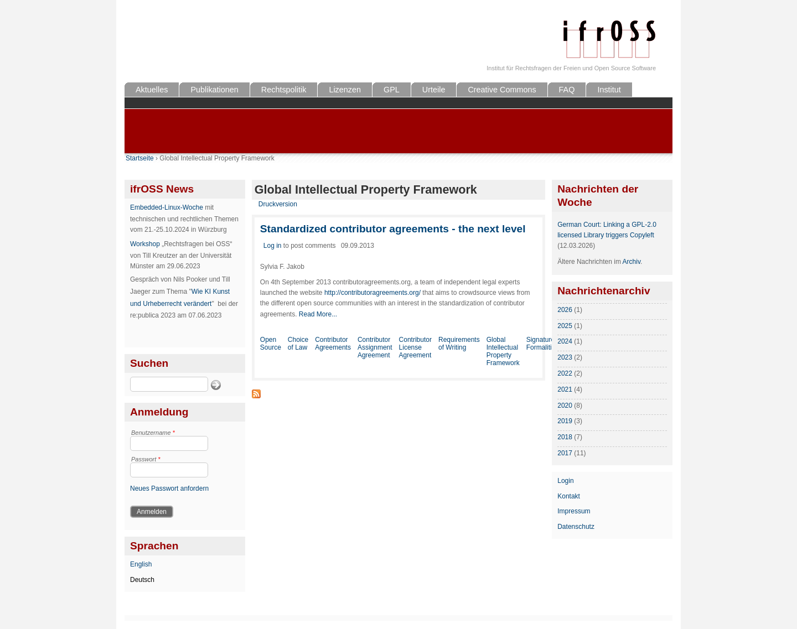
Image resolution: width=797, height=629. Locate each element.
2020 (564, 405)
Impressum (573, 511)
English (141, 564)
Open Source (270, 343)
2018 (564, 437)
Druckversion (277, 204)
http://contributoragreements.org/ (372, 293)
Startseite (140, 158)
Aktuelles (152, 89)
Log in (272, 245)
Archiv (631, 262)
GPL (392, 89)
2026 (564, 310)
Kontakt (568, 496)
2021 (564, 389)
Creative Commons (502, 89)
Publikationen (214, 89)
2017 (564, 453)
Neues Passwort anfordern (169, 488)
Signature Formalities (542, 343)
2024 (564, 341)
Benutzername (153, 432)
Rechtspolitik (284, 89)
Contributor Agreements (333, 343)
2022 (564, 373)
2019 (564, 421)
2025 (564, 326)
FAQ (567, 89)
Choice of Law (298, 343)
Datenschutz (575, 527)
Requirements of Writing (459, 343)
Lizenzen (345, 89)
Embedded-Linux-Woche (166, 207)
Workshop (145, 244)
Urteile (434, 89)
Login (565, 481)
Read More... (318, 314)
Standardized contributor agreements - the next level (393, 229)
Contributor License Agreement (415, 347)
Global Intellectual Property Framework (503, 351)
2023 (564, 357)
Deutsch (142, 580)
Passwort (146, 459)
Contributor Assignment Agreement (375, 347)
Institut (608, 89)
